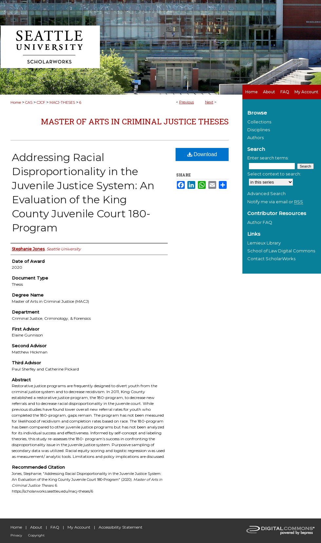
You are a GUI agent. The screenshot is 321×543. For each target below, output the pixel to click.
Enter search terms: (268, 157)
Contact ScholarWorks (271, 258)
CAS (28, 102)
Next (209, 102)
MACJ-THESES (62, 102)
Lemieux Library (264, 242)
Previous (186, 102)
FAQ (54, 527)
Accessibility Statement (120, 527)
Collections (259, 121)
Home (15, 102)
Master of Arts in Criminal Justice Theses (135, 121)
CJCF (41, 102)
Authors (255, 137)
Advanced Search (266, 193)
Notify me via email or (275, 201)
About (36, 527)
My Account (78, 527)
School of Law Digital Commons (281, 250)
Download (202, 154)
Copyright (36, 535)
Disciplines (258, 129)
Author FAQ (259, 222)
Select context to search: (274, 173)
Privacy (16, 535)
